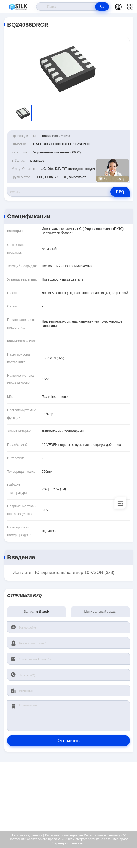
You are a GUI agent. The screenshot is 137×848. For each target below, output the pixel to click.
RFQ (120, 192)
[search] (102, 6)
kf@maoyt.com (72, 796)
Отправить (68, 740)
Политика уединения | (27, 835)
